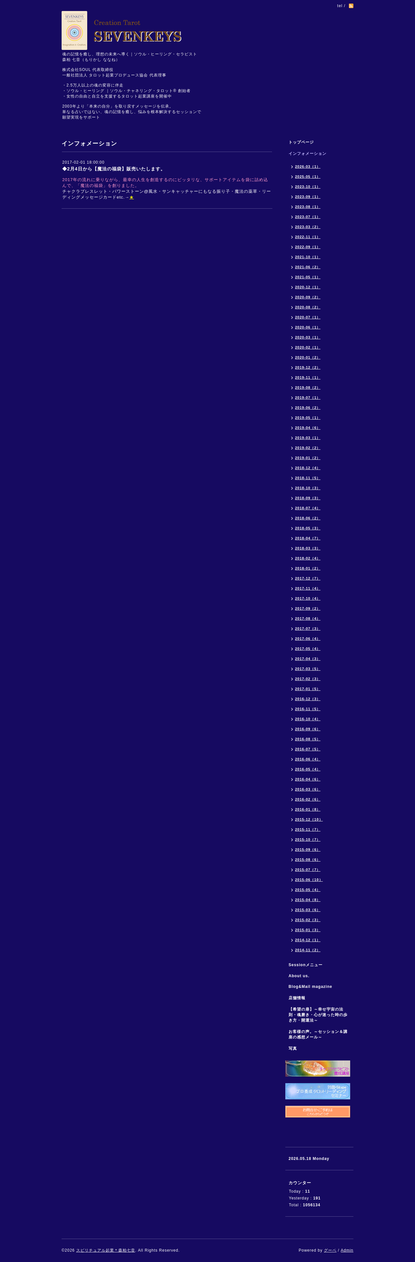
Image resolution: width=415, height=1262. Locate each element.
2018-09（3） (308, 498)
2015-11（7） (308, 829)
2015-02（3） (308, 920)
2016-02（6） (308, 799)
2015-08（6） (308, 860)
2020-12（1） (308, 287)
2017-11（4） (308, 588)
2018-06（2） (308, 518)
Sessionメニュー (306, 965)
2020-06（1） (308, 327)
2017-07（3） (308, 629)
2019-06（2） (308, 408)
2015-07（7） (308, 870)
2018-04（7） (308, 538)
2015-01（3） (308, 930)
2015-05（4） (308, 890)
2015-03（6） (308, 910)
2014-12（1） (308, 940)
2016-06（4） (308, 759)
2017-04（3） (308, 659)
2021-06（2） (308, 267)
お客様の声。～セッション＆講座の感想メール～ (318, 1034)
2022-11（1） (308, 237)
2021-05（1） (308, 277)
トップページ (301, 142)
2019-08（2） (308, 387)
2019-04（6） (308, 428)
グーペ (330, 1250)
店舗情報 (297, 998)
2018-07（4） (308, 508)
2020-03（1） (308, 337)
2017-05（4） (308, 649)
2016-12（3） (308, 699)
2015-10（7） (308, 839)
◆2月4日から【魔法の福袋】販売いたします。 (113, 168)
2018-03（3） (308, 548)
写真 (293, 1048)
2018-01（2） (308, 568)
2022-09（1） (308, 247)
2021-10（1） (308, 257)
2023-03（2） (308, 227)
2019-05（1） (308, 418)
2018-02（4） (308, 558)
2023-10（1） (308, 187)
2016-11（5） (308, 709)
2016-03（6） (308, 789)
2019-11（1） (308, 377)
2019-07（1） (308, 397)
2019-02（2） (308, 448)
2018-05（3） (308, 528)
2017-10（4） (308, 598)
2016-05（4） (308, 769)
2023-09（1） (308, 197)
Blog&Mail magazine (313, 986)
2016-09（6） (308, 729)
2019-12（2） (308, 367)
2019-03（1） (308, 438)
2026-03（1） (308, 166)
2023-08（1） (308, 207)
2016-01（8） (308, 809)
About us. (299, 976)
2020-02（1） (308, 347)
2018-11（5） (308, 478)
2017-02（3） (308, 679)
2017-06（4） (308, 639)
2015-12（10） (309, 819)
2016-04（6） (308, 779)
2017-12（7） (308, 578)
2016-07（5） (308, 749)
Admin (347, 1250)
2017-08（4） (308, 618)
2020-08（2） (308, 307)
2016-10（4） (308, 719)
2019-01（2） (308, 458)
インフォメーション (307, 153)
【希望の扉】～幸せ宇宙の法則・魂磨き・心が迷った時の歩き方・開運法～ (318, 1015)
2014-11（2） (308, 950)
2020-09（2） (308, 297)
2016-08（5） (308, 739)
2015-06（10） (309, 880)
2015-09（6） (308, 849)
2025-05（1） (308, 177)
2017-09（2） (308, 608)
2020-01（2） (308, 357)
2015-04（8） (308, 900)
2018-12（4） (308, 468)
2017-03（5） (308, 669)
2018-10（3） (308, 488)
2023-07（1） (308, 217)
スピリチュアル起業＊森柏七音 (105, 1250)
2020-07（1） (308, 317)
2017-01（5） (308, 689)
